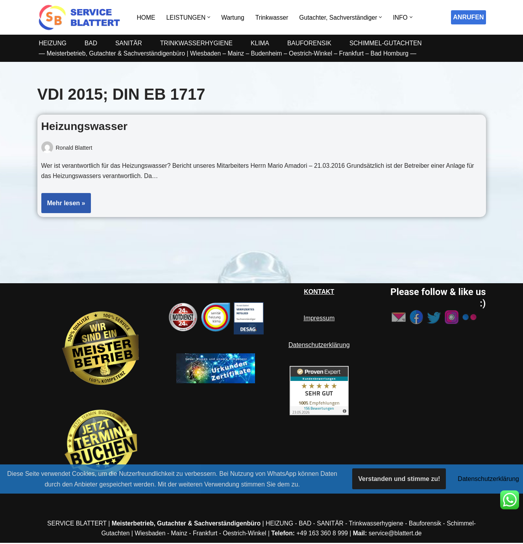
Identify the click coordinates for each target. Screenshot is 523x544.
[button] (210, 17)
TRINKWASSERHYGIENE (199, 43)
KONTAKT (319, 293)
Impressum (318, 319)
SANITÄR (129, 43)
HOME (146, 17)
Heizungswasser (84, 126)
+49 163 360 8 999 (323, 534)
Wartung (234, 17)
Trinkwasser (274, 17)
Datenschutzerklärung (319, 345)
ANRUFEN (468, 17)
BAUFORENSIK (313, 43)
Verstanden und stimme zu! (399, 478)
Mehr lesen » (63, 206)
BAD (91, 43)
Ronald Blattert (74, 148)
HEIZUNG (53, 43)
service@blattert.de (398, 534)
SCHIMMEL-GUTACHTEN (391, 43)
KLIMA (263, 43)
